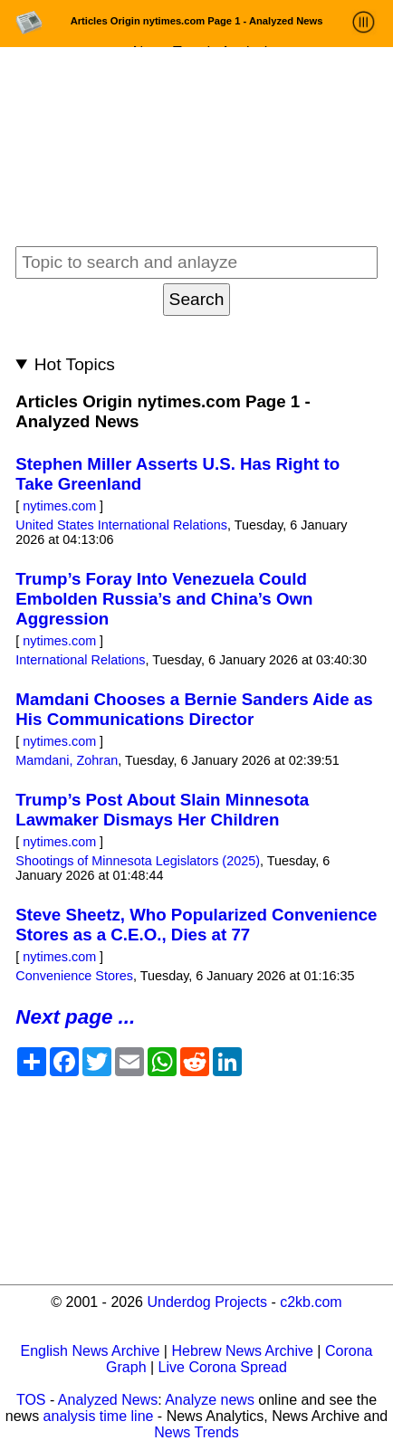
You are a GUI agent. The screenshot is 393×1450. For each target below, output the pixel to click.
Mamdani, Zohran (66, 760)
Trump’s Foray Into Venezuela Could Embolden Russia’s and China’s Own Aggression (163, 598)
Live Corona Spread (222, 1367)
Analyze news (209, 1399)
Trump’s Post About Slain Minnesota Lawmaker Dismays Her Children (162, 809)
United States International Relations (121, 525)
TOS (31, 1399)
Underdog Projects (207, 1302)
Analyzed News (108, 1399)
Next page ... (75, 1017)
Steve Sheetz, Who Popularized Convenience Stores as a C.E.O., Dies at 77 (196, 924)
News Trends (196, 1432)
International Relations (80, 660)
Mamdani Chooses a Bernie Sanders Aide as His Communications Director (193, 709)
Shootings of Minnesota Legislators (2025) (137, 861)
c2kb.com (310, 1302)
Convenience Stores (74, 975)
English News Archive (90, 1351)
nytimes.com (59, 506)
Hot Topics (74, 364)
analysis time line (98, 1416)
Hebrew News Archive (242, 1351)
